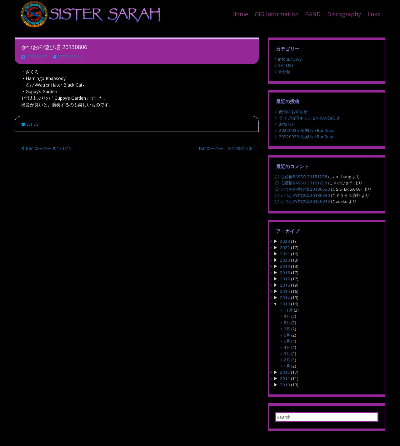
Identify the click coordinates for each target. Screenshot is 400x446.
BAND (313, 14)
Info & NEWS (290, 59)
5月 (287, 341)
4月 (287, 347)
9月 (287, 316)
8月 (287, 322)
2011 (285, 378)
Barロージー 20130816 (225, 148)
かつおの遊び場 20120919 (305, 201)
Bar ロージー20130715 (46, 148)
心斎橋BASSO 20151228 (304, 176)
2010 (285, 385)
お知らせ (287, 124)
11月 (288, 310)
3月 (287, 353)
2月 (287, 360)
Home (240, 14)
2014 (285, 297)
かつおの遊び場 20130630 (305, 189)
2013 (285, 304)
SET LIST (33, 124)
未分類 (284, 71)
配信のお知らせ (293, 111)
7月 (287, 329)
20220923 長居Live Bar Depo (307, 136)
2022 (285, 247)
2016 (285, 285)
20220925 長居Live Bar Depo (307, 130)
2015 (285, 291)
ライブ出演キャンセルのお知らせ (309, 118)
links (374, 14)
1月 (287, 366)
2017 (285, 279)
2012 (285, 372)
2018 (285, 272)
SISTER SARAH (69, 56)
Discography (344, 14)
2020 (285, 260)
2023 (285, 241)
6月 (287, 335)
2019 (285, 266)
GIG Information (276, 14)
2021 (285, 254)
